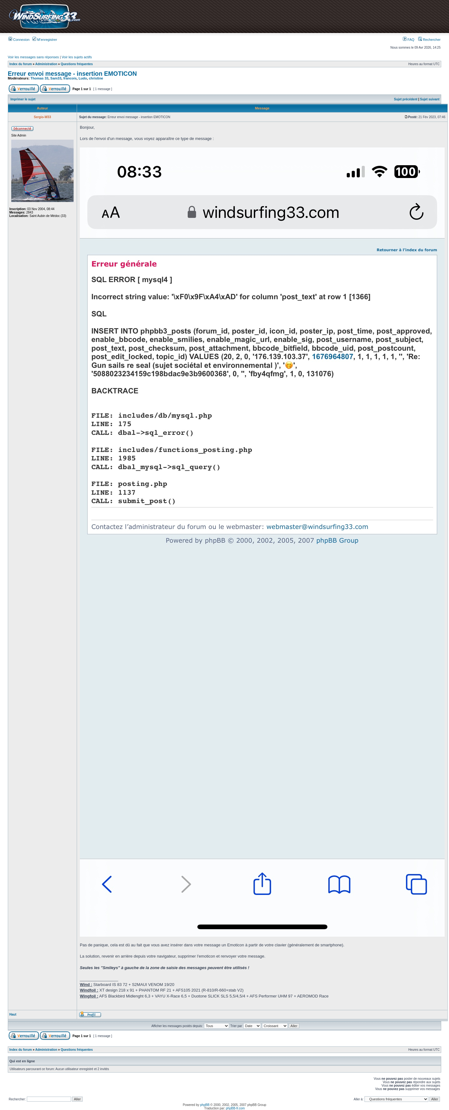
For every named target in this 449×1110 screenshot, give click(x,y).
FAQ (408, 39)
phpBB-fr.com (235, 1108)
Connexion (19, 39)
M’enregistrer (44, 39)
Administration (46, 64)
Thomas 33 (39, 78)
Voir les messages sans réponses (33, 57)
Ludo (83, 78)
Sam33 (55, 78)
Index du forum (20, 64)
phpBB (205, 1105)
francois (70, 78)
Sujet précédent (406, 99)
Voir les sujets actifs (77, 57)
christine (96, 78)
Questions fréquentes (77, 64)
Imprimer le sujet (23, 99)
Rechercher (429, 39)
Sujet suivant (429, 99)
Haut (12, 1014)
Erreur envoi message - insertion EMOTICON (72, 73)
